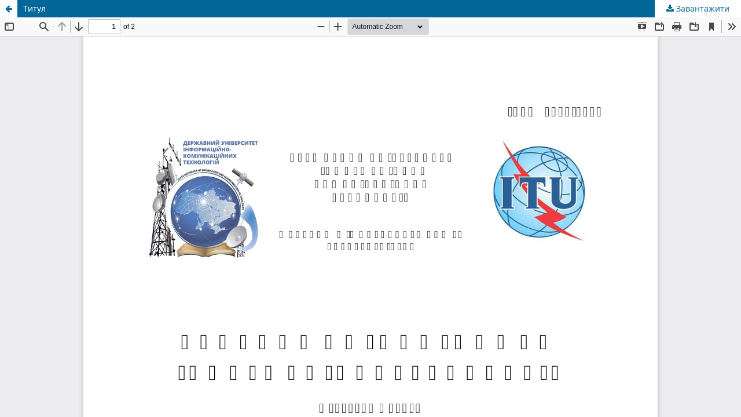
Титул (34, 8)
